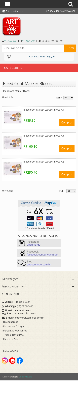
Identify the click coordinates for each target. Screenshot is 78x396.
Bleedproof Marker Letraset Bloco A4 (43, 109)
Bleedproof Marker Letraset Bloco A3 (43, 135)
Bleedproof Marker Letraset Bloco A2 (43, 161)
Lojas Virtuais (25, 376)
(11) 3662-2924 (10, 41)
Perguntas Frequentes (14, 330)
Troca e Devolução (13, 334)
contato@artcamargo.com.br (28, 317)
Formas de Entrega (13, 326)
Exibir (59, 97)
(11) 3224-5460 (29, 41)
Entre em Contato (14, 11)
